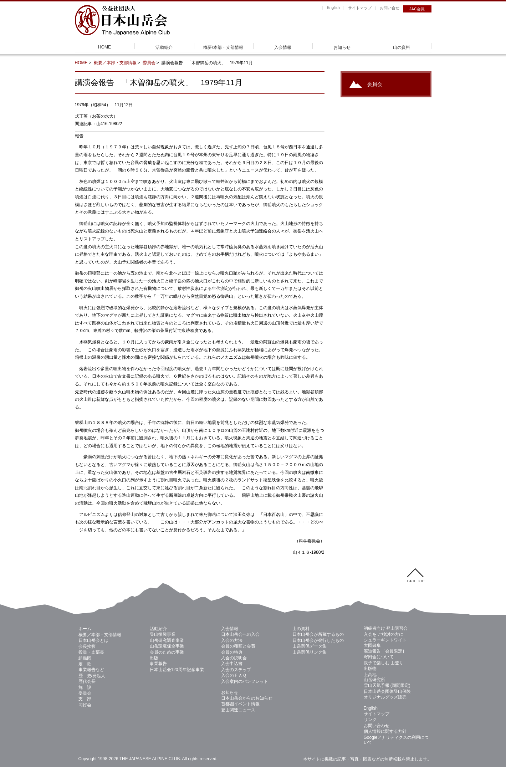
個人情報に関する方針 (385, 731)
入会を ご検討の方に (383, 634)
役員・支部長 (91, 652)
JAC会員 (417, 9)
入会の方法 (231, 640)
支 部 (84, 698)
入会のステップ (236, 669)
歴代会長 (87, 681)
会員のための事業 (167, 652)
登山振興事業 (162, 634)
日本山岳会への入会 (240, 634)
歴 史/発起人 (91, 675)
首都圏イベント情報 (240, 703)
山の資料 (401, 47)
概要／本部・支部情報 (115, 62)
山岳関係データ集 (309, 646)
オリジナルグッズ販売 (385, 697)
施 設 (84, 687)
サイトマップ (360, 8)
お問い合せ (389, 8)
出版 (154, 657)
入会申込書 (231, 663)
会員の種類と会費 (238, 646)
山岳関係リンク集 (309, 652)
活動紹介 (164, 47)
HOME (104, 47)
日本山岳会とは (93, 640)
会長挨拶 (87, 646)
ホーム (84, 628)
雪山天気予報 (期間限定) (387, 685)
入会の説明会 (234, 657)
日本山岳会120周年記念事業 (177, 669)
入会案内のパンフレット (244, 681)
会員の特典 (231, 652)
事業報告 (158, 663)
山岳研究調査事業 (167, 640)
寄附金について (379, 656)
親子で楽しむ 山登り (383, 662)
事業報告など (91, 669)
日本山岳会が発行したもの (318, 640)
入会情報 (282, 47)
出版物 (370, 668)
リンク (370, 719)
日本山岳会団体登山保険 (387, 691)
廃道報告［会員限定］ (385, 651)
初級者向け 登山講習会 (386, 628)
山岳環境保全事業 (167, 646)
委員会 (149, 62)
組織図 (84, 658)
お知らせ (342, 47)
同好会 (84, 704)
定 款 (84, 663)
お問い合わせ (376, 725)
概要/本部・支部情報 (223, 47)
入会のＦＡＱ (233, 675)
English (333, 7)
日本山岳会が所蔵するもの (318, 634)
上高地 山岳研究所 (374, 677)
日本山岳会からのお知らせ (246, 698)
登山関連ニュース (238, 709)
